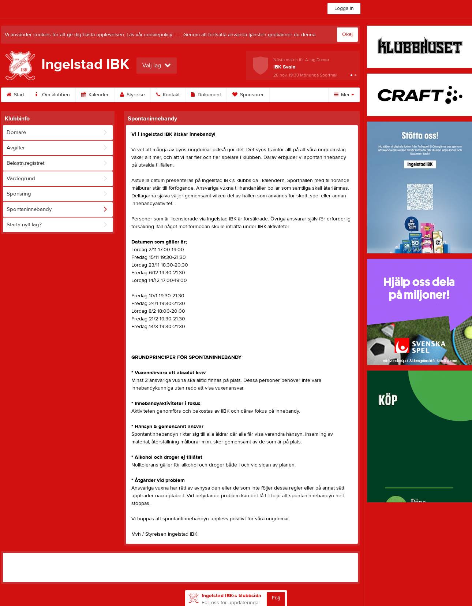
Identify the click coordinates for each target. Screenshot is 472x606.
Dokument (206, 95)
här (177, 34)
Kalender (95, 95)
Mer (344, 95)
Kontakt (168, 95)
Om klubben (52, 95)
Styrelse (132, 95)
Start (15, 95)
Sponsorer (248, 95)
